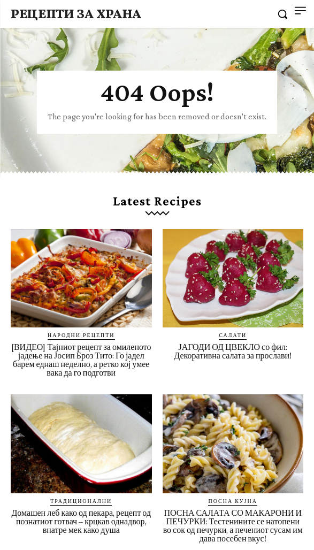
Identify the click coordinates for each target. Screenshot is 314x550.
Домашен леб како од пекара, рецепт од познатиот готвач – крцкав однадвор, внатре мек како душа (81, 521)
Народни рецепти (81, 335)
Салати (233, 335)
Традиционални (81, 501)
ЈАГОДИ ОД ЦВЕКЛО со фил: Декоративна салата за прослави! (233, 351)
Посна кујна (232, 501)
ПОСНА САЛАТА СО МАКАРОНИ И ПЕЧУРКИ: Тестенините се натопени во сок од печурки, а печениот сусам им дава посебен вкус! (233, 525)
